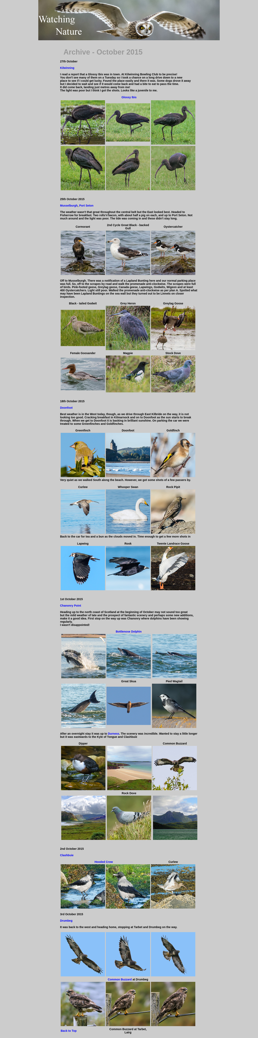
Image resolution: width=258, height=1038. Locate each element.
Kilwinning (67, 67)
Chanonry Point (70, 605)
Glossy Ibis (129, 97)
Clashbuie (67, 855)
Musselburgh (69, 205)
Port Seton (86, 205)
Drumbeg (66, 920)
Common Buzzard (120, 979)
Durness (113, 733)
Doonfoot (66, 407)
